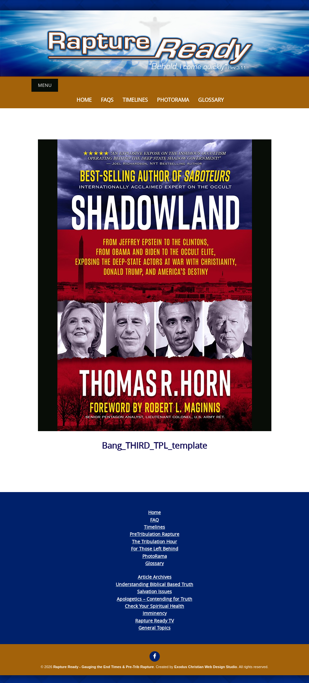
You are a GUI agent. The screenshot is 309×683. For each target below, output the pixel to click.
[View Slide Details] (154, 43)
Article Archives (155, 577)
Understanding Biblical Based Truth (154, 584)
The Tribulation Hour (154, 541)
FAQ (154, 520)
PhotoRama (154, 556)
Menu (45, 85)
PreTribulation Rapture (154, 534)
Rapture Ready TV (154, 621)
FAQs (107, 99)
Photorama (173, 99)
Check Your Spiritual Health (154, 606)
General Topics (154, 628)
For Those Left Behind (154, 549)
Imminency (155, 613)
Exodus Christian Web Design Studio (205, 667)
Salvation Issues (154, 591)
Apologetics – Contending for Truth (154, 599)
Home (84, 99)
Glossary (211, 99)
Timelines (135, 99)
